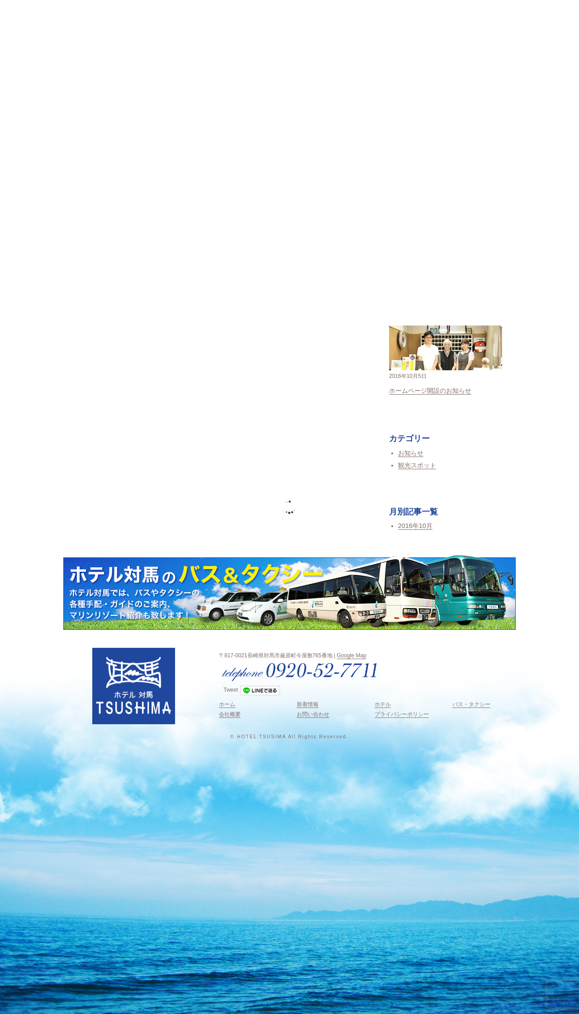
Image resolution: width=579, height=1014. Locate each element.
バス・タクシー (471, 704)
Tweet (230, 690)
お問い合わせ (313, 714)
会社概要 (230, 714)
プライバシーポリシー (402, 714)
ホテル (383, 704)
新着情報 (307, 704)
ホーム (227, 704)
